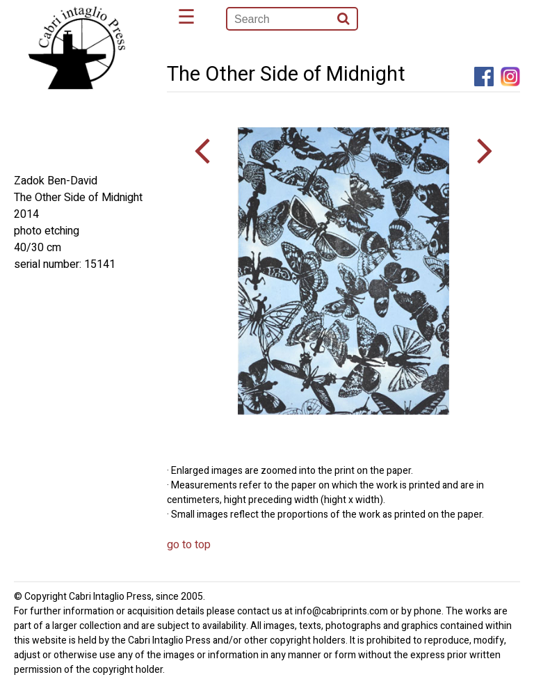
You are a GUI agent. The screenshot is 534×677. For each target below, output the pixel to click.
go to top (189, 544)
